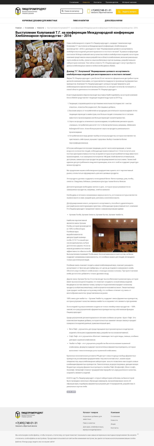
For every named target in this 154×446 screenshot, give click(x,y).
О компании (74, 2)
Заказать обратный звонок (102, 12)
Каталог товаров (90, 412)
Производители (112, 2)
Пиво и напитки (81, 21)
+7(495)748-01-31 (101, 10)
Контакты (98, 2)
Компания (115, 412)
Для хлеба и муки (113, 21)
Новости (86, 2)
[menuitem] (40, 20)
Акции (113, 424)
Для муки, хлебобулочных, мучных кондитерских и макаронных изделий (93, 429)
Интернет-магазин (129, 2)
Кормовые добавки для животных (39, 21)
